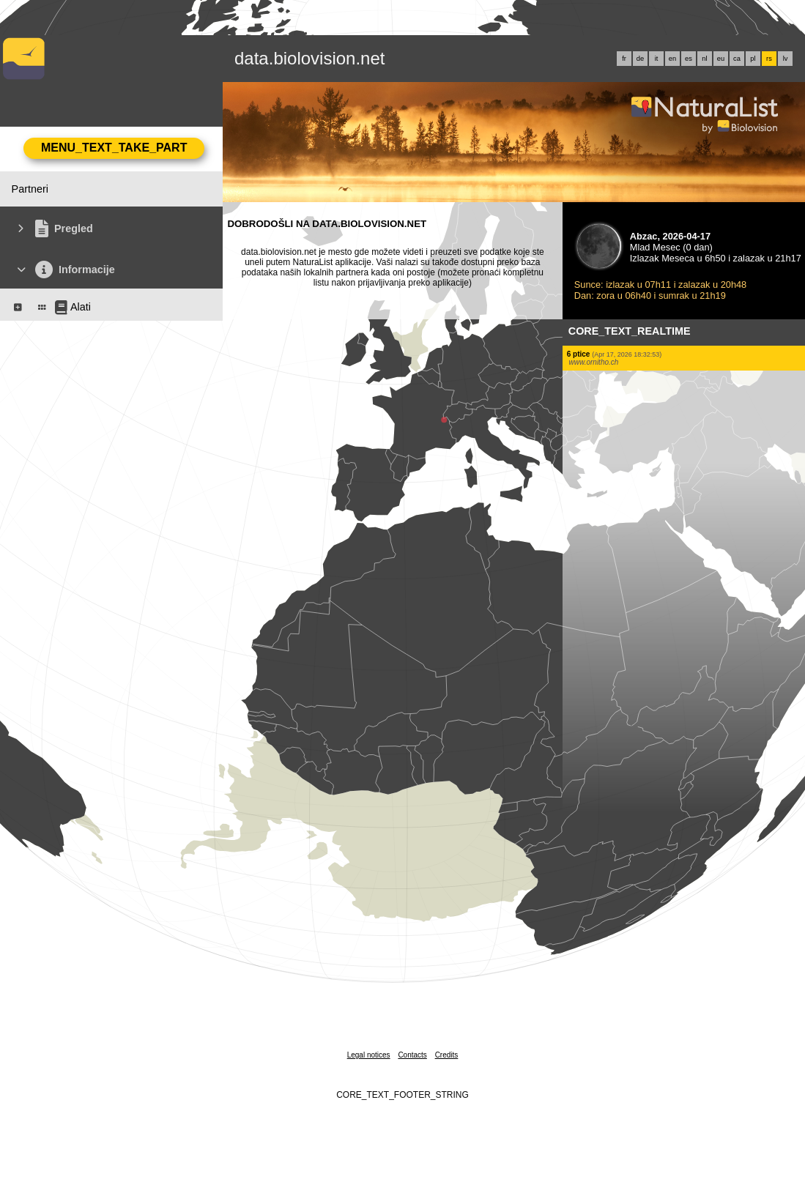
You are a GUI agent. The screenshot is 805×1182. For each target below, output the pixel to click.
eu (720, 58)
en (672, 58)
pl (752, 58)
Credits (447, 1055)
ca (737, 58)
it (657, 58)
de (640, 58)
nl (704, 58)
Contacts (412, 1055)
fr (624, 58)
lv (785, 58)
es (688, 58)
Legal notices (368, 1055)
